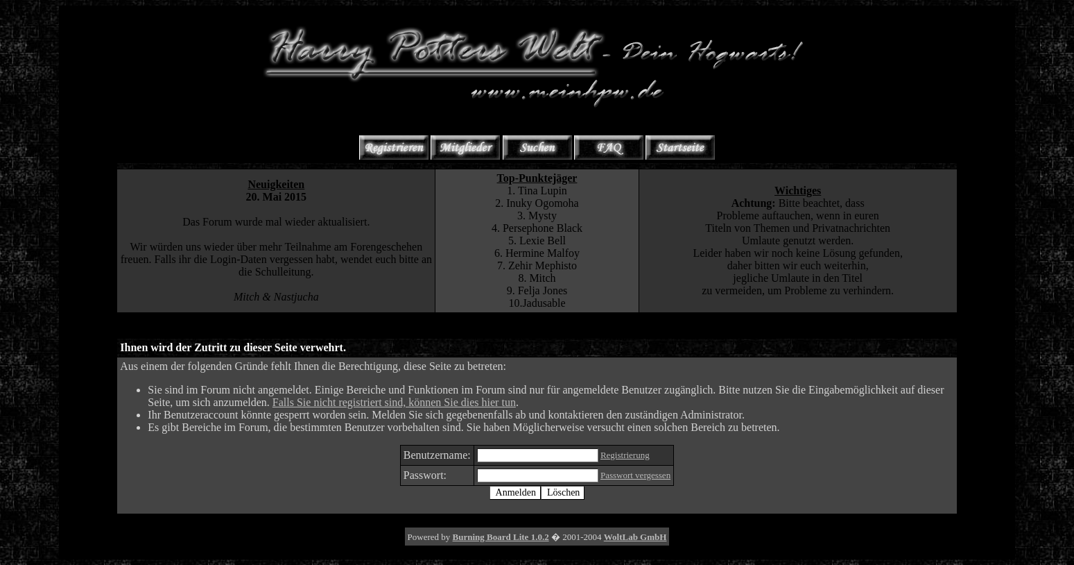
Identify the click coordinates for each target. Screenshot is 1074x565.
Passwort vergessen (635, 475)
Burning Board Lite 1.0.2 (501, 537)
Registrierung (625, 455)
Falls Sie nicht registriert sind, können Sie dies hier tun (394, 402)
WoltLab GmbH (635, 537)
